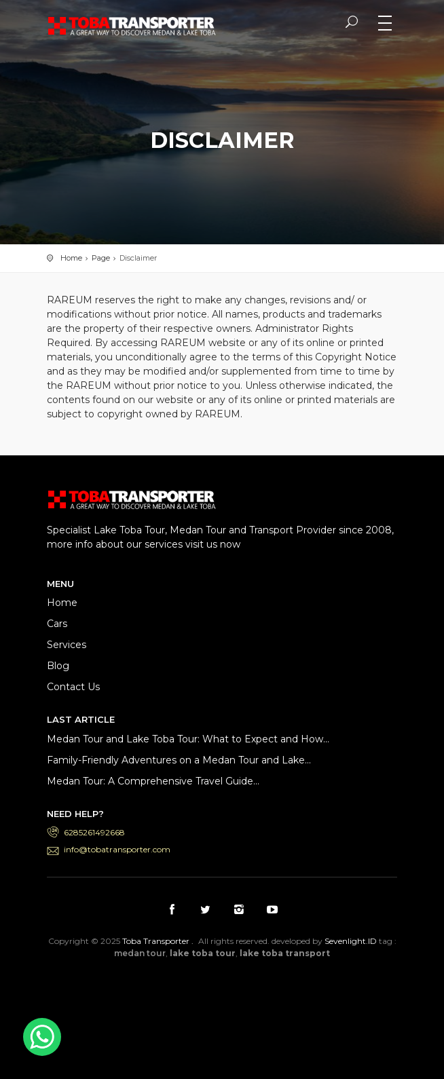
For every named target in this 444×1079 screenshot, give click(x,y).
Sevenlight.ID (351, 941)
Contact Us (73, 687)
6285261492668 (94, 832)
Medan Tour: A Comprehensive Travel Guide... (153, 781)
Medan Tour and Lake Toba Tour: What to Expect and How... (188, 739)
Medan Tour (257, 1011)
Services (66, 645)
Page (101, 258)
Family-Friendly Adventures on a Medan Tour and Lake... (179, 760)
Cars (57, 624)
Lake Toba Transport (187, 985)
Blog (58, 666)
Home (71, 258)
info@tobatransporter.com (117, 849)
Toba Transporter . (157, 941)
